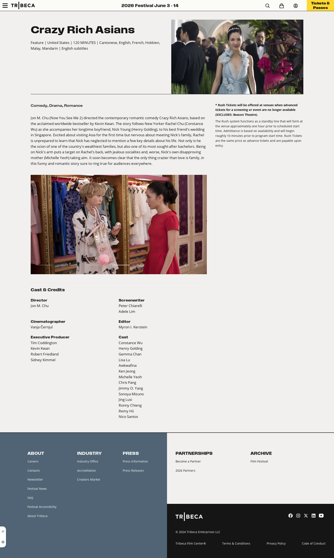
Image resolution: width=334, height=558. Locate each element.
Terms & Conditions (236, 543)
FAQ (30, 498)
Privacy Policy (276, 543)
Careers (33, 461)
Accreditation (86, 470)
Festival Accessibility (41, 507)
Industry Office (87, 461)
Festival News (37, 489)
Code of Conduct (313, 543)
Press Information (135, 461)
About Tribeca (37, 516)
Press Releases (133, 470)
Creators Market (88, 479)
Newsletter (35, 479)
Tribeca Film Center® (191, 543)
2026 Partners (185, 470)
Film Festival (259, 461)
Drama (55, 105)
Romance (73, 105)
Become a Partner (188, 461)
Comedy (39, 105)
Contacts (33, 470)
